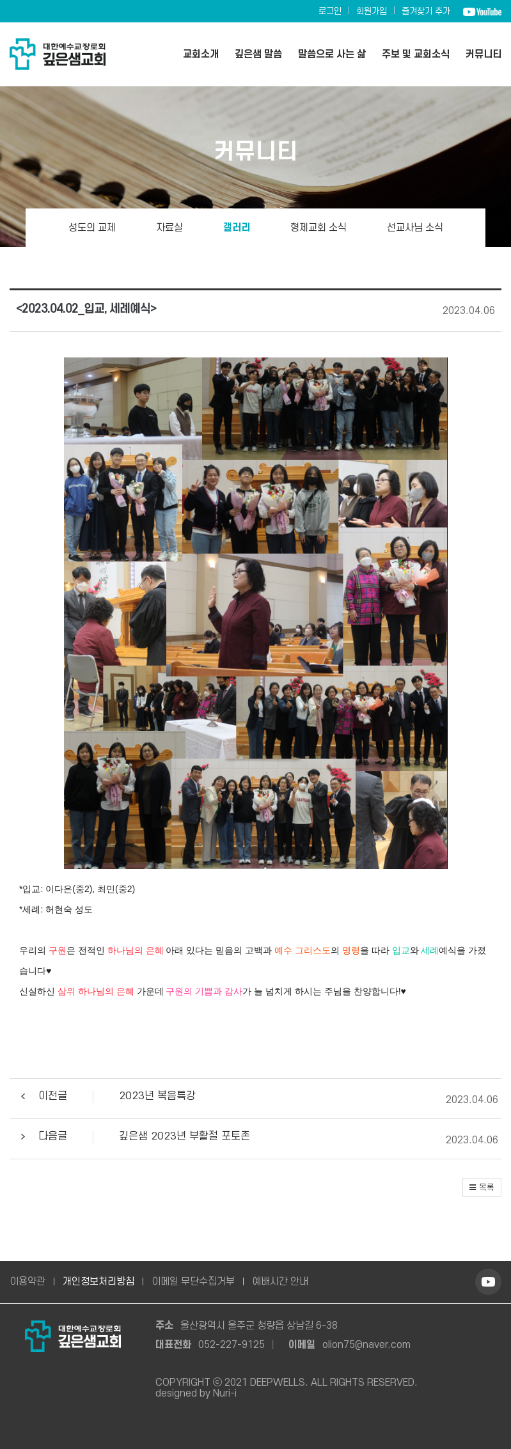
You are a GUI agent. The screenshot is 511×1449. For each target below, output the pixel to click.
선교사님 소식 (415, 227)
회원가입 (371, 11)
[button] (254, 1100)
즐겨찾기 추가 (426, 11)
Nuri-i (225, 1393)
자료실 (169, 227)
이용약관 (27, 1281)
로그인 (330, 11)
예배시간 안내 (280, 1281)
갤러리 (236, 227)
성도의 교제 (92, 227)
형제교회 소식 (318, 227)
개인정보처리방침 (98, 1281)
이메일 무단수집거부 (193, 1281)
